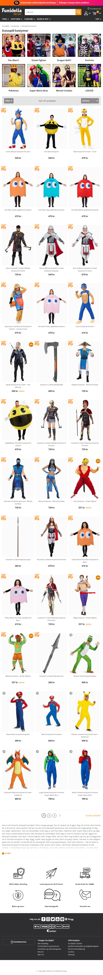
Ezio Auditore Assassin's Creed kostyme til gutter (51, 269)
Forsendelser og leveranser (48, 946)
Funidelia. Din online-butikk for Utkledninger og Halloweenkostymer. (11, 11)
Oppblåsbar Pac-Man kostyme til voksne (18, 444)
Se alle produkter (93, 815)
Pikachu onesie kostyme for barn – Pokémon (85, 735)
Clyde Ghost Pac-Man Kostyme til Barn (85, 560)
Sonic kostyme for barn (85, 326)
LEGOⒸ (89, 90)
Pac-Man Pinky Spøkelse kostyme (51, 326)
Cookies (71, 952)
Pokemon (14, 90)
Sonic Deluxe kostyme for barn (18, 151)
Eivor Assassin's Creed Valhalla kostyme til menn (18, 269)
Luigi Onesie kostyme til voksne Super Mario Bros (51, 793)
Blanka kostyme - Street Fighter (18, 676)
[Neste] (60, 815)
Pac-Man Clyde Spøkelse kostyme (18, 210)
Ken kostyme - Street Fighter (85, 501)
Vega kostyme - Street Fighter (85, 618)
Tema (4, 19)
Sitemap (71, 954)
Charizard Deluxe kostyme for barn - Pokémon (18, 793)
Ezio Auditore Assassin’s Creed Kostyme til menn (85, 269)
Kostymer (15, 19)
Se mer (8, 853)
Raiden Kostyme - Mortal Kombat (85, 384)
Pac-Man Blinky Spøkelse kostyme (84, 210)
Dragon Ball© (64, 60)
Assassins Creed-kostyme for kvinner (51, 559)
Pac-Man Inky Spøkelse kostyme (51, 210)
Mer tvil (41, 954)
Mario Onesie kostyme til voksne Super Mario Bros (85, 793)
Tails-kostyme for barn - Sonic (85, 151)
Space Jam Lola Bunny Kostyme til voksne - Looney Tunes (18, 327)
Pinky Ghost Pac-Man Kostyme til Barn (18, 619)
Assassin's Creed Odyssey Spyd (18, 559)
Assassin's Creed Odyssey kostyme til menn (85, 444)
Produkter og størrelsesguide (49, 949)
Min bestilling (43, 943)
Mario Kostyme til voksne (51, 734)
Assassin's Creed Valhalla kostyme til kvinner (51, 444)
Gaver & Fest (43, 19)
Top (97, 19)
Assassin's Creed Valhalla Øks (51, 384)
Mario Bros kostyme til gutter (18, 734)
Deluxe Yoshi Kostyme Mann (84, 676)
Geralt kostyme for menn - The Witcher (18, 386)
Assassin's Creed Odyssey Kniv (51, 676)
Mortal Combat (64, 90)
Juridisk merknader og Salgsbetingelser (83, 946)
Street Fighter (39, 60)
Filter (7, 100)
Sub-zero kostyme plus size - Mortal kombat (18, 502)
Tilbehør (28, 19)
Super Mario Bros (39, 90)
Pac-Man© (13, 60)
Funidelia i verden (75, 943)
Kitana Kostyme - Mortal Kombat (51, 501)
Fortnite (89, 60)
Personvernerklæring (76, 949)
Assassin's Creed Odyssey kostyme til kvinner (51, 619)
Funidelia (5, 26)
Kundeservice (18, 941)
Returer (41, 952)
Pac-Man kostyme (51, 151)
